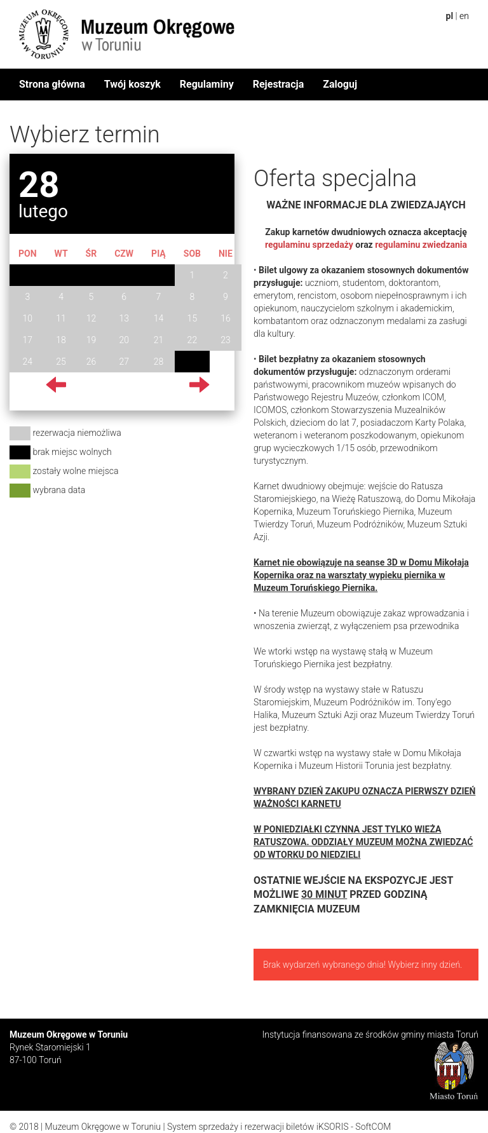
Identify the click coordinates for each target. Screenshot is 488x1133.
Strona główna (52, 84)
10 (28, 318)
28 (159, 361)
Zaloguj (340, 84)
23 (225, 340)
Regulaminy (207, 84)
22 (192, 340)
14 (159, 318)
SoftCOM (373, 1127)
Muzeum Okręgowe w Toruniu (103, 1127)
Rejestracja (278, 84)
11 (61, 318)
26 (91, 361)
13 (124, 318)
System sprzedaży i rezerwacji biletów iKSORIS (258, 1127)
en (464, 16)
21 (159, 340)
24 (28, 361)
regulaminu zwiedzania (421, 245)
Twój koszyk (132, 84)
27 (124, 361)
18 (61, 340)
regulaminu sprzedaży (309, 245)
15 (192, 318)
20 (124, 340)
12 (91, 318)
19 (91, 340)
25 (61, 361)
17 (28, 340)
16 (225, 318)
